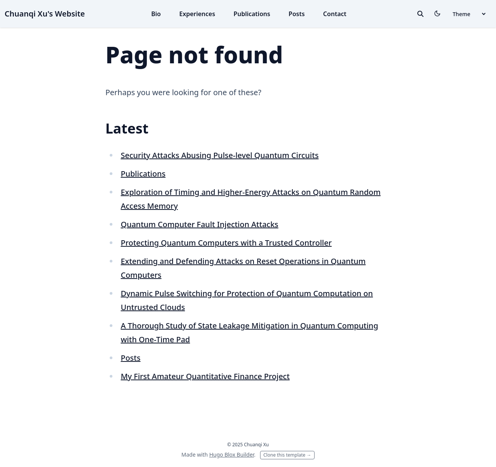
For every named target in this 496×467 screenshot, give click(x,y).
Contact (334, 14)
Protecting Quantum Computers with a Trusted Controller (226, 243)
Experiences (197, 14)
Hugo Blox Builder (231, 454)
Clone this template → (287, 455)
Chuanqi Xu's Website (45, 13)
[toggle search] (420, 14)
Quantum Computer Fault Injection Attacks (199, 224)
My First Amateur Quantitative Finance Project (205, 376)
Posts (296, 14)
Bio (156, 14)
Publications (252, 14)
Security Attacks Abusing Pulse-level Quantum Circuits (220, 155)
